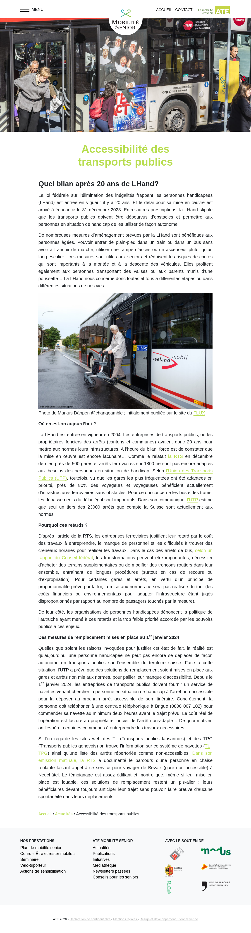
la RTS (175, 456)
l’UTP (192, 499)
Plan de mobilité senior (41, 847)
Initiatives (101, 859)
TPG (43, 753)
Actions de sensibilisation (43, 871)
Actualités (64, 814)
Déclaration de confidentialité (90, 919)
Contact (183, 10)
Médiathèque (104, 865)
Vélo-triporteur (33, 865)
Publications (104, 853)
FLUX (199, 412)
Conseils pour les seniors (115, 877)
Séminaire (29, 859)
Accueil (164, 10)
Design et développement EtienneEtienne (169, 919)
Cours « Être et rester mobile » (48, 853)
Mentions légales (125, 919)
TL (207, 745)
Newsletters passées (111, 871)
